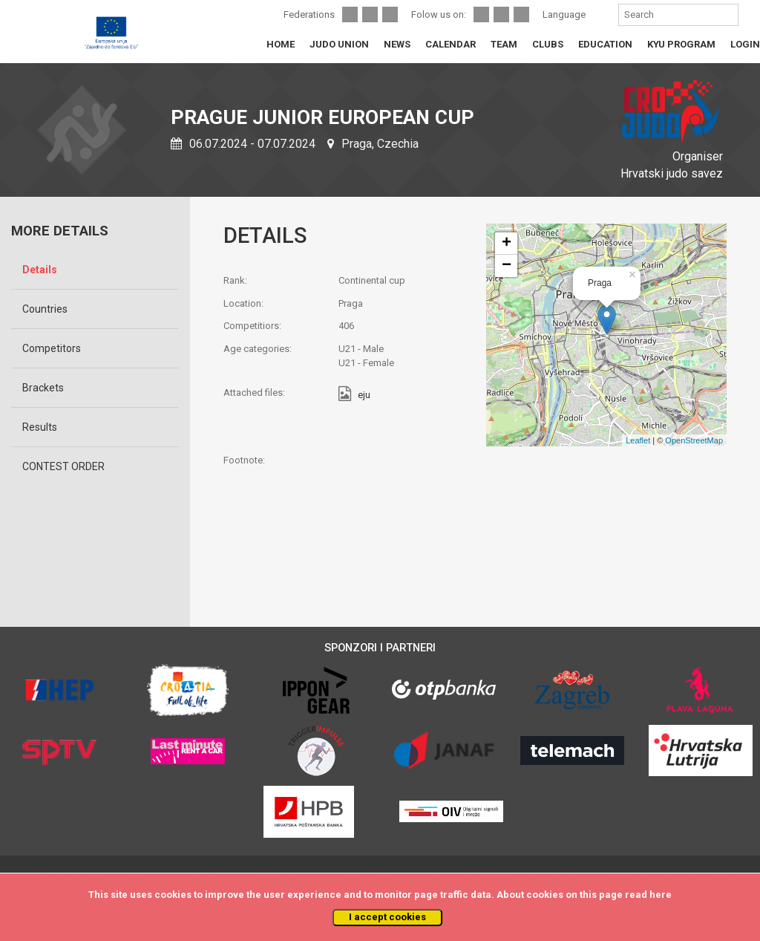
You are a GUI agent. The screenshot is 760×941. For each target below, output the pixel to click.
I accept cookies (387, 916)
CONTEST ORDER (63, 466)
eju (364, 395)
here (660, 894)
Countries (45, 309)
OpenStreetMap (694, 440)
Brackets (43, 388)
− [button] (506, 266)
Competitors (51, 348)
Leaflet (638, 440)
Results (39, 427)
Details (39, 270)
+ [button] (506, 243)
